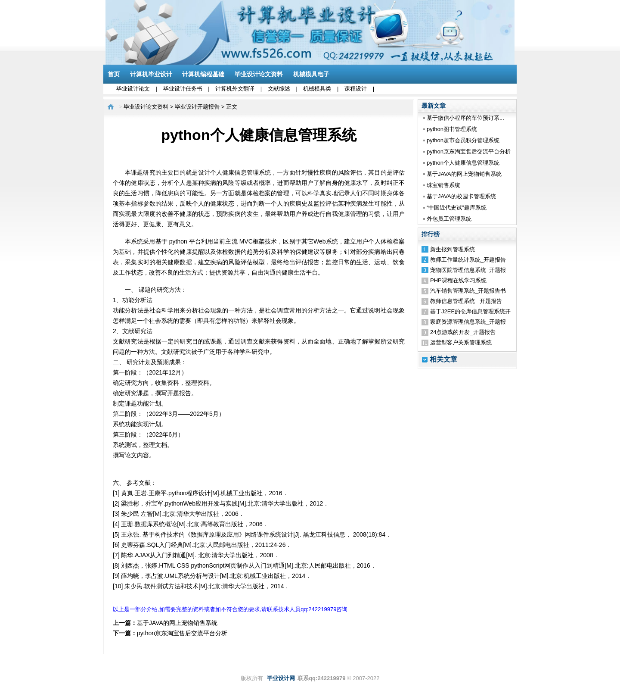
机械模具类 (317, 88)
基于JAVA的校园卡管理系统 (461, 196)
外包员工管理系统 (449, 218)
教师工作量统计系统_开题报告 (468, 259)
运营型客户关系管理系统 (461, 342)
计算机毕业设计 (151, 74)
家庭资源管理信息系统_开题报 (468, 322)
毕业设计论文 (133, 88)
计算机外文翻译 (234, 88)
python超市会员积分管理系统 (463, 140)
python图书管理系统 (452, 129)
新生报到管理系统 (452, 249)
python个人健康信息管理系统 (463, 162)
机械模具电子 (311, 74)
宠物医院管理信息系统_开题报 (468, 270)
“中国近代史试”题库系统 (457, 207)
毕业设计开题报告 (197, 106)
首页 (114, 74)
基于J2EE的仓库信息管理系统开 (470, 311)
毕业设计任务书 (182, 88)
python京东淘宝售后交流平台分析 (469, 151)
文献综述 (279, 88)
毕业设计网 (281, 678)
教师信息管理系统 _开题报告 (466, 301)
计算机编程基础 (203, 74)
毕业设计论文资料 (259, 74)
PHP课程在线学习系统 (458, 280)
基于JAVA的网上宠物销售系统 (464, 174)
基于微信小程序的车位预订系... (465, 118)
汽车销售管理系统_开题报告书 (468, 290)
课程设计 (355, 88)
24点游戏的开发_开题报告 (463, 332)
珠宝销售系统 (443, 185)
